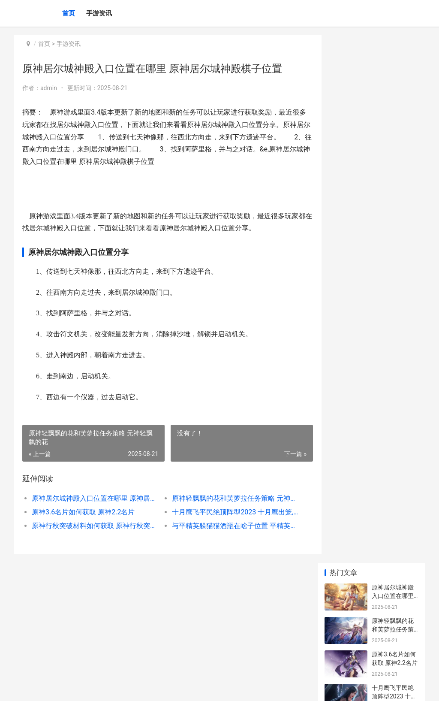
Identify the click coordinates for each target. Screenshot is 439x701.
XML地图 (168, 687)
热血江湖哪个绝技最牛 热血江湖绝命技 (393, 595)
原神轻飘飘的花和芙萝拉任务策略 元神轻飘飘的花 (226, 498)
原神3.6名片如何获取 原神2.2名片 (83, 512)
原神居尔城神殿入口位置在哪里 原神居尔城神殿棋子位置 (92, 498)
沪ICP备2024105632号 (130, 687)
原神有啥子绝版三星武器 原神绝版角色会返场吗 (393, 398)
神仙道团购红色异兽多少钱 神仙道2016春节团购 (393, 628)
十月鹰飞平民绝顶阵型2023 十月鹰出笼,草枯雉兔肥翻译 (226, 512)
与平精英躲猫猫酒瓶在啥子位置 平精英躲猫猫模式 (226, 526)
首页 (68, 13)
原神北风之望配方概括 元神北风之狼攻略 (393, 432)
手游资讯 (99, 13)
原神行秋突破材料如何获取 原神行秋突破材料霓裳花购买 (92, 526)
